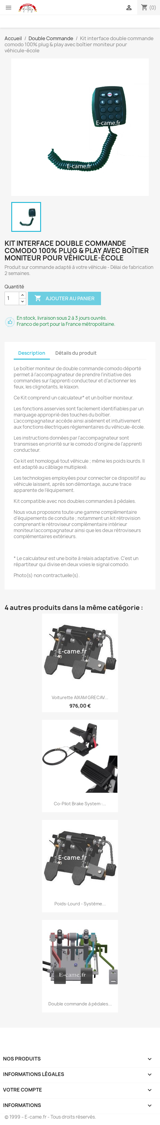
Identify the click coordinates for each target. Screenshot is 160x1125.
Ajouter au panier (64, 298)
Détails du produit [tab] (76, 353)
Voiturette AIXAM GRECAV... (80, 697)
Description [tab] (31, 353)
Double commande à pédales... (80, 1004)
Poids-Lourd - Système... (80, 904)
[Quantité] (12, 298)
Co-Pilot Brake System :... (80, 803)
